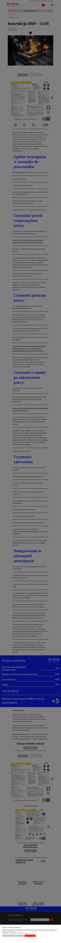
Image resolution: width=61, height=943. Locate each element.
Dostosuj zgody (20, 935)
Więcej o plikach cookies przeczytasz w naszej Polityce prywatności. (15, 933)
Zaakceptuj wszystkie (30, 935)
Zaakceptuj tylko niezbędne (9, 935)
